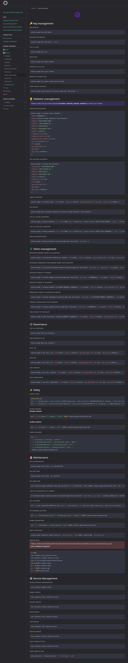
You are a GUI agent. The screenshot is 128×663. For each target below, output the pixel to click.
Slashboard (8, 81)
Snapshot (7, 65)
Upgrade (7, 62)
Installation (8, 59)
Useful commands (10, 75)
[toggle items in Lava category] (24, 87)
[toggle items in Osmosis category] (24, 91)
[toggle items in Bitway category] (24, 52)
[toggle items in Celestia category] (24, 56)
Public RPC (7, 78)
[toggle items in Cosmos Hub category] (24, 84)
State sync (7, 72)
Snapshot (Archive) (10, 69)
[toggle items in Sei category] (24, 94)
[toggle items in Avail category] (24, 49)
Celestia (33, 8)
